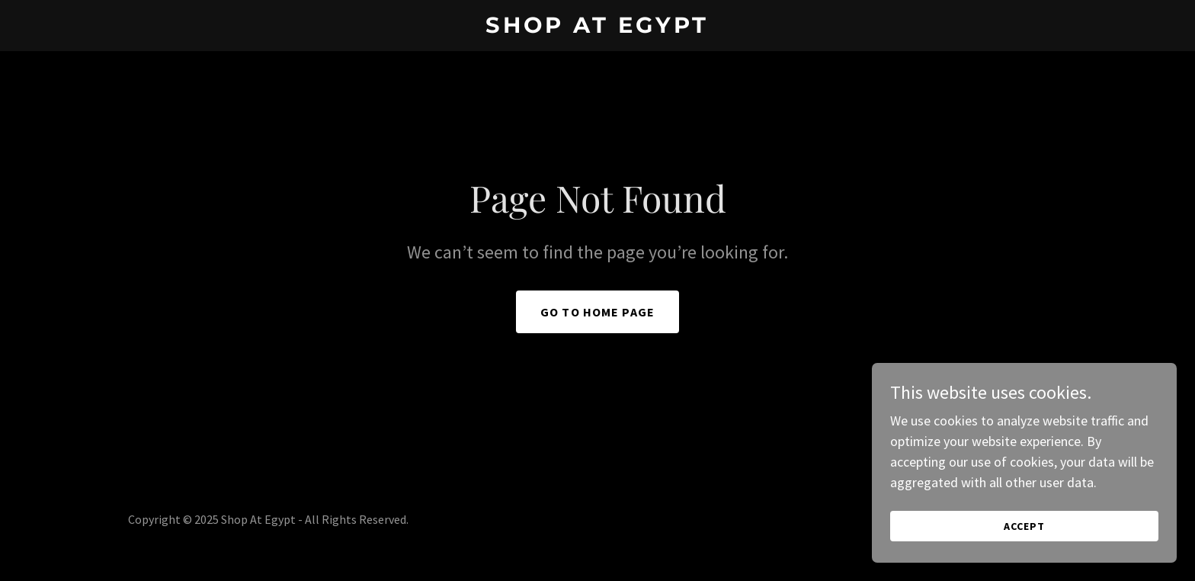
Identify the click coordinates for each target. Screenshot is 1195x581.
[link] (598, 28)
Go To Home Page (597, 311)
